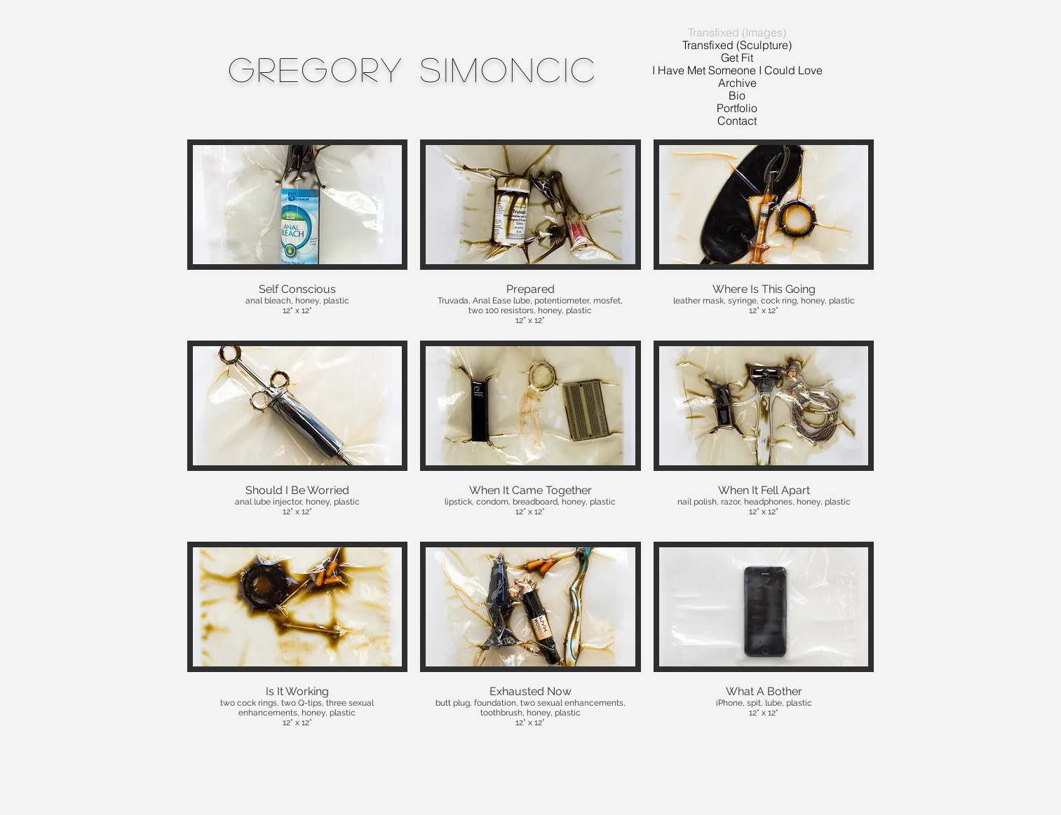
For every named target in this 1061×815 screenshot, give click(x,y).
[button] (297, 233)
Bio (737, 95)
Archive (737, 82)
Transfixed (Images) (737, 32)
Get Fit (737, 57)
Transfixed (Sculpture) (737, 45)
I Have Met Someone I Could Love (737, 70)
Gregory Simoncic (414, 68)
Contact (737, 120)
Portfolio (737, 108)
